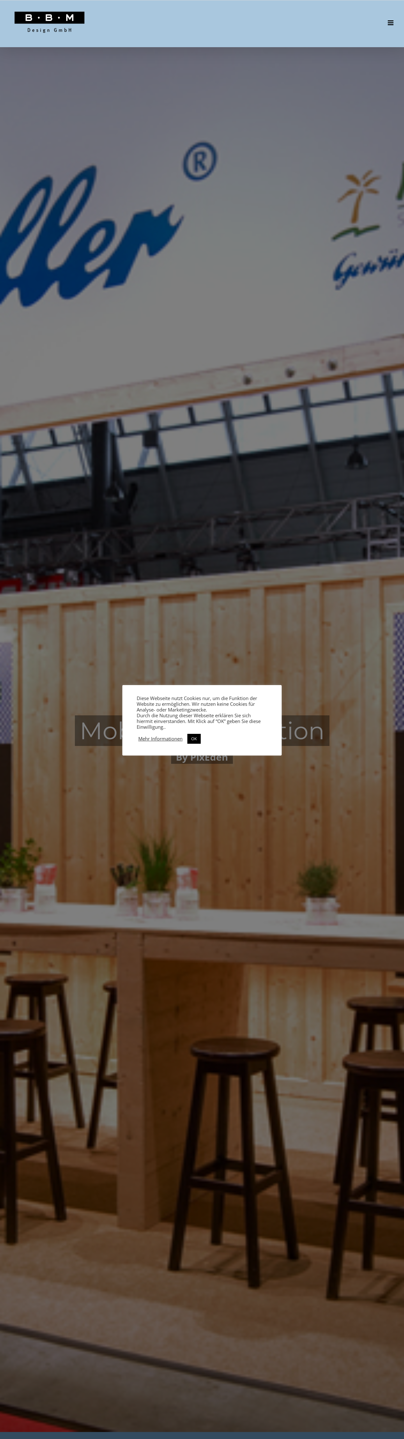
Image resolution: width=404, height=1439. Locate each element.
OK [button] (194, 738)
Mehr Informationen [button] (160, 738)
